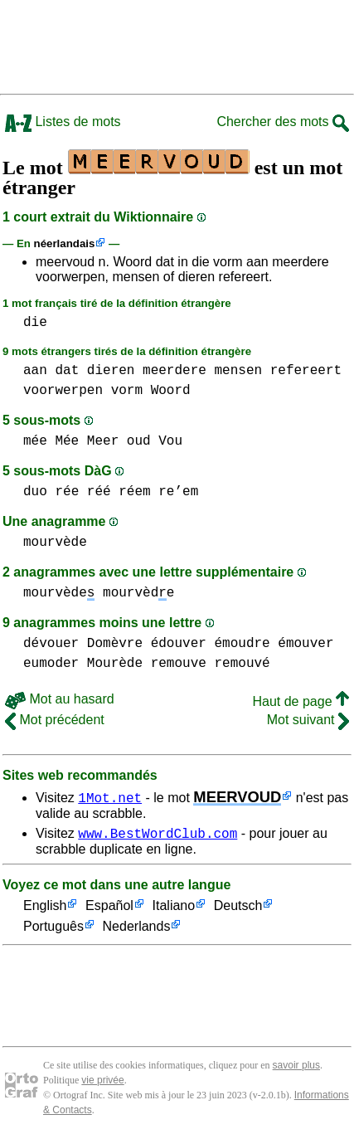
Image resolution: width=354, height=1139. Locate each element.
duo (35, 492)
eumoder (51, 664)
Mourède (115, 664)
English (44, 909)
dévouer (51, 644)
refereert (306, 371)
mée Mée (51, 441)
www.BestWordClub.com (157, 835)
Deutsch (238, 909)
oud (139, 441)
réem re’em (158, 492)
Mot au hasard (59, 699)
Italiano (174, 909)
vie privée (102, 1082)
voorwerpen (63, 391)
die (35, 323)
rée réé (82, 492)
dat (67, 371)
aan (35, 371)
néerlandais (64, 243)
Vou (170, 441)
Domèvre (115, 644)
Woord (171, 391)
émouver (305, 644)
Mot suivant (308, 720)
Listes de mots (63, 121)
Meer (103, 441)
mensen (238, 371)
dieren (111, 371)
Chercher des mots (282, 121)
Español (109, 909)
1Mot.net (110, 797)
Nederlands (137, 929)
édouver (178, 644)
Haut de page (300, 701)
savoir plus (296, 1067)
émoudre (241, 644)
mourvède (55, 542)
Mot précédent (54, 720)
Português (53, 929)
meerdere (174, 371)
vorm (127, 391)
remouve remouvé (210, 664)
